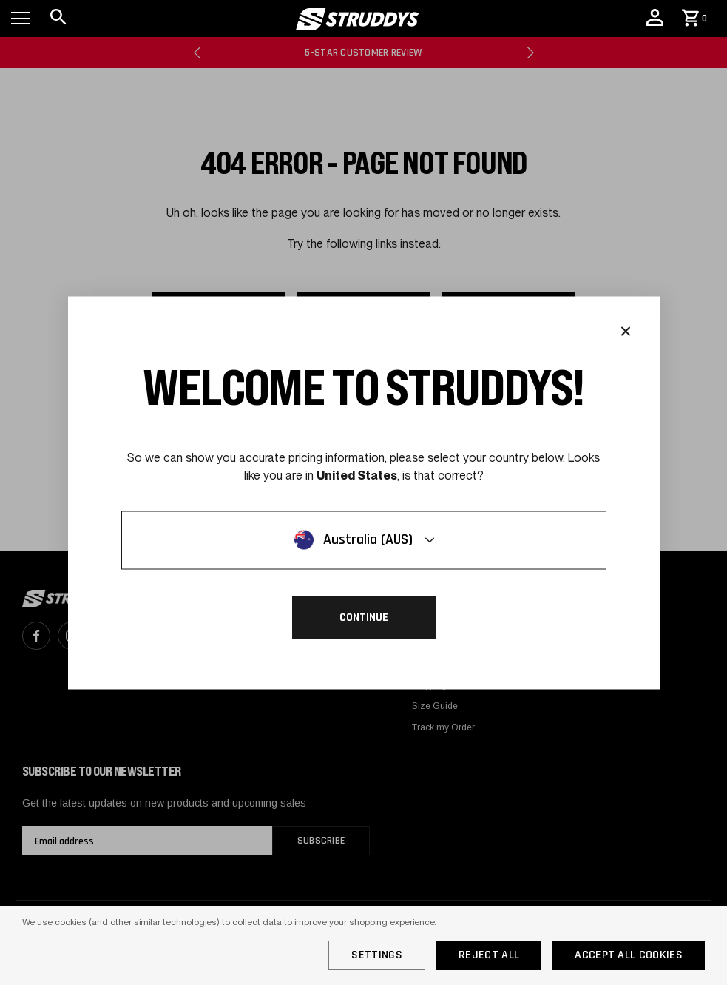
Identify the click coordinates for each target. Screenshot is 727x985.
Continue (363, 617)
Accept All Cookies (629, 955)
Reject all (489, 955)
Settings (376, 955)
